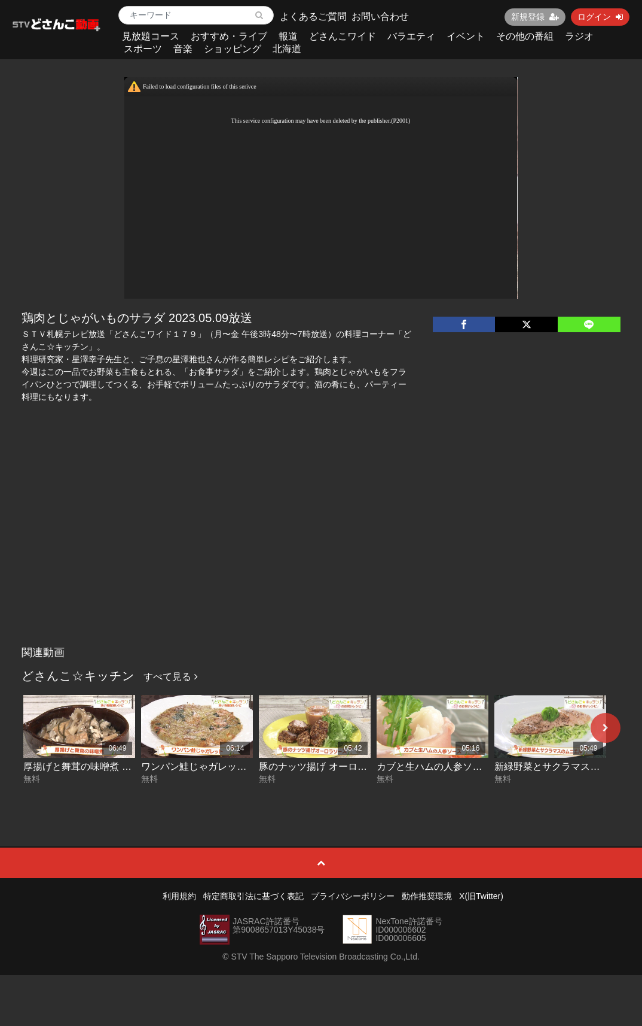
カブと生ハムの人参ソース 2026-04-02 (460, 766)
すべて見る (170, 677)
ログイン (600, 17)
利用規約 (179, 896)
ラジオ (579, 36)
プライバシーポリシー (353, 896)
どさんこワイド (342, 36)
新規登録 (535, 17)
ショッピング (232, 49)
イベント (466, 36)
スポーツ (143, 49)
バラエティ (411, 36)
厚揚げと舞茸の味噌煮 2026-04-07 (96, 766)
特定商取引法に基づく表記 (253, 896)
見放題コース (150, 36)
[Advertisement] (321, 551)
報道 (288, 36)
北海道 (287, 49)
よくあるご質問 (313, 16)
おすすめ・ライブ (229, 36)
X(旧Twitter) (481, 896)
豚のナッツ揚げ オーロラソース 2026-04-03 (353, 766)
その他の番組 (525, 36)
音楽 (182, 49)
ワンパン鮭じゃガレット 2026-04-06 (219, 766)
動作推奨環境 (427, 896)
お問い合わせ (380, 16)
